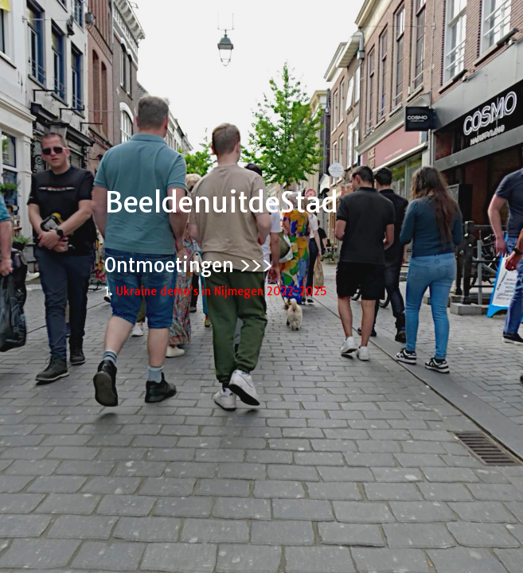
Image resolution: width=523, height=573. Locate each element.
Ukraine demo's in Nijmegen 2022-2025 (221, 291)
